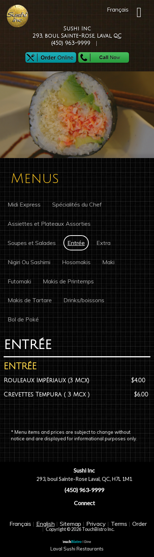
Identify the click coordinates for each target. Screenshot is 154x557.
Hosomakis (76, 262)
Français (20, 523)
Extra (103, 242)
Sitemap (70, 523)
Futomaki (19, 281)
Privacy (96, 523)
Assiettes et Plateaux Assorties (49, 223)
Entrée (76, 242)
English (45, 523)
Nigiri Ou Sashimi (29, 262)
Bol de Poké (23, 319)
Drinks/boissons (83, 300)
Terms (119, 523)
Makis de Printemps (68, 281)
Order (139, 523)
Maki (108, 262)
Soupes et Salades (32, 242)
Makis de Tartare (30, 300)
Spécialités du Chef (77, 204)
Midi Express (24, 204)
